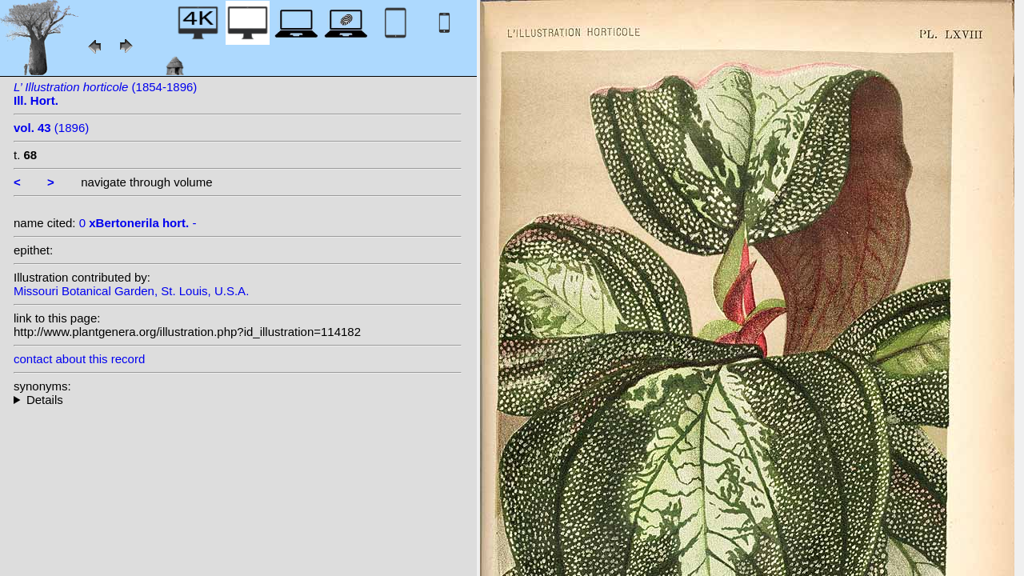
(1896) (51, 127)
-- (238, 399)
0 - (138, 223)
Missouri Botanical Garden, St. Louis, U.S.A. (131, 291)
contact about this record (79, 359)
